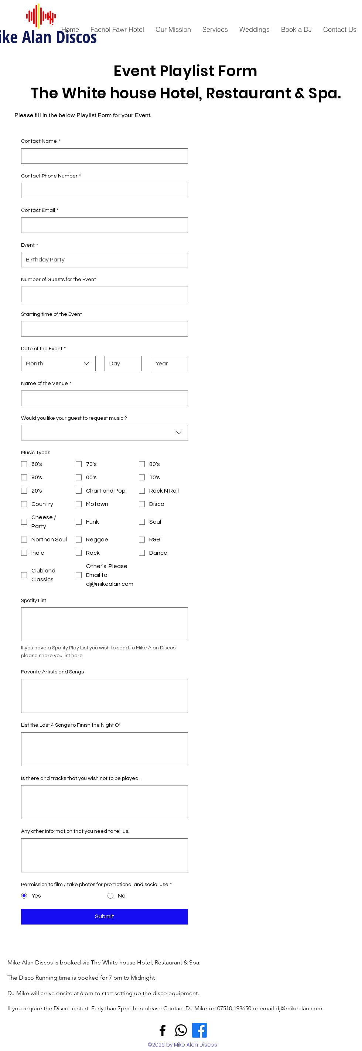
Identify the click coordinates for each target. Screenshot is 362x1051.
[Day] (121, 363)
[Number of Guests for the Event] (102, 294)
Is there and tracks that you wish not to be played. (80, 778)
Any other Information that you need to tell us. (75, 831)
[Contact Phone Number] (102, 190)
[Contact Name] (102, 156)
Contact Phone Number (51, 176)
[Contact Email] (102, 225)
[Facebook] (162, 1030)
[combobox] (58, 363)
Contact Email (39, 210)
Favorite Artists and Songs (52, 672)
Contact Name (40, 141)
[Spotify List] (104, 624)
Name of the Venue (46, 384)
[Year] (167, 363)
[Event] (102, 259)
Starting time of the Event (51, 314)
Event (29, 245)
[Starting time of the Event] (102, 328)
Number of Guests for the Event (58, 279)
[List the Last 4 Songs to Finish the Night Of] (104, 749)
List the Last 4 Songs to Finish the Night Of (70, 725)
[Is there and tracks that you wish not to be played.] (104, 802)
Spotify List (33, 600)
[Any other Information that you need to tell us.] (104, 855)
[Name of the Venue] (102, 398)
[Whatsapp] (181, 1030)
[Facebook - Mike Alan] (199, 1030)
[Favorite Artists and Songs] (104, 696)
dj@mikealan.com (299, 1008)
